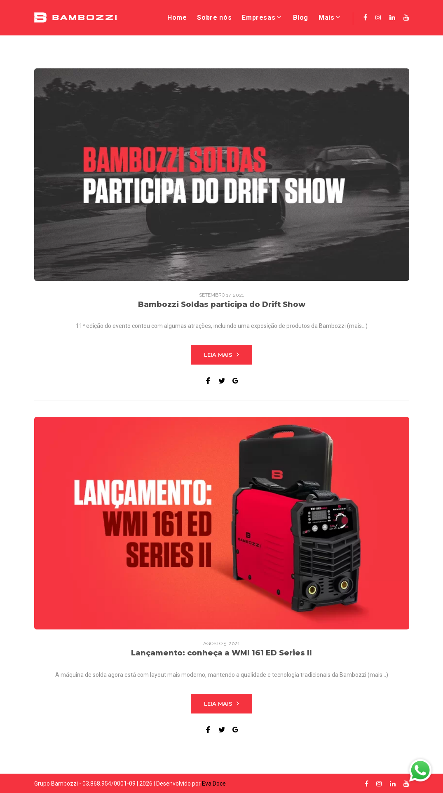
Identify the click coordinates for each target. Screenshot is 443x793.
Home (177, 17)
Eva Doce (214, 783)
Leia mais (221, 354)
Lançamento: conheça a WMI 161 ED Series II (221, 652)
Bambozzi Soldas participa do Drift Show (221, 304)
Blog (300, 17)
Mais (327, 17)
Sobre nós (214, 17)
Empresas (258, 17)
